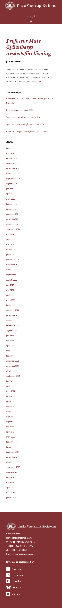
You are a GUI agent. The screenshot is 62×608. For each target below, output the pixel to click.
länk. (39, 81)
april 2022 (10, 345)
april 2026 (10, 148)
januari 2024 (11, 254)
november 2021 (12, 366)
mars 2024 (10, 244)
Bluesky (13, 587)
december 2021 (12, 361)
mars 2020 (10, 437)
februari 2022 (11, 356)
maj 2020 (10, 426)
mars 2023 (10, 300)
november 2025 (12, 168)
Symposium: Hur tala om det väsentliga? (23, 117)
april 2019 (10, 487)
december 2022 (12, 310)
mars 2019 (10, 492)
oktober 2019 (12, 462)
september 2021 (13, 376)
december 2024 (12, 214)
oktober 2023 (12, 269)
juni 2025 (10, 188)
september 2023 (13, 274)
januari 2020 (11, 447)
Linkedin (13, 581)
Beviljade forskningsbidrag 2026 (19, 110)
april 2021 (10, 386)
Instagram (14, 575)
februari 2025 (11, 204)
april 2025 (10, 193)
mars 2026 (10, 153)
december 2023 (12, 259)
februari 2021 (11, 396)
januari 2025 (11, 209)
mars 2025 (10, 199)
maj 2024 (10, 234)
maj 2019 (10, 482)
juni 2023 (10, 285)
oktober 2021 (12, 371)
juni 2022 (10, 335)
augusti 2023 (11, 280)
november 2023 (12, 264)
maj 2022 (10, 340)
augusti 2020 (11, 421)
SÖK (29, 16)
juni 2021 (10, 381)
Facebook (14, 569)
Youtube (13, 594)
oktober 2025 (12, 173)
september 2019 (13, 467)
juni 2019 (10, 477)
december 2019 (12, 452)
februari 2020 (11, 442)
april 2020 (10, 431)
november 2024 (12, 219)
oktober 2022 (12, 320)
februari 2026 (11, 158)
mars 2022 (10, 350)
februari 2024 (11, 249)
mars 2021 (10, 391)
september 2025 (13, 178)
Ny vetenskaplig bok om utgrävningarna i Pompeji (27, 131)
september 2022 (13, 325)
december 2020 (12, 406)
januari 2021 (11, 401)
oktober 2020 (12, 411)
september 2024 (13, 229)
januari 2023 (11, 305)
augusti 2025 (11, 183)
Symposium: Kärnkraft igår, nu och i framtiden (25, 124)
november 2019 (12, 457)
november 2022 (12, 315)
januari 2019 (11, 497)
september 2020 (13, 416)
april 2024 (10, 239)
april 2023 (10, 295)
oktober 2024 (12, 224)
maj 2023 (10, 290)
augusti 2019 (11, 472)
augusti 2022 (11, 330)
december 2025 (12, 163)
